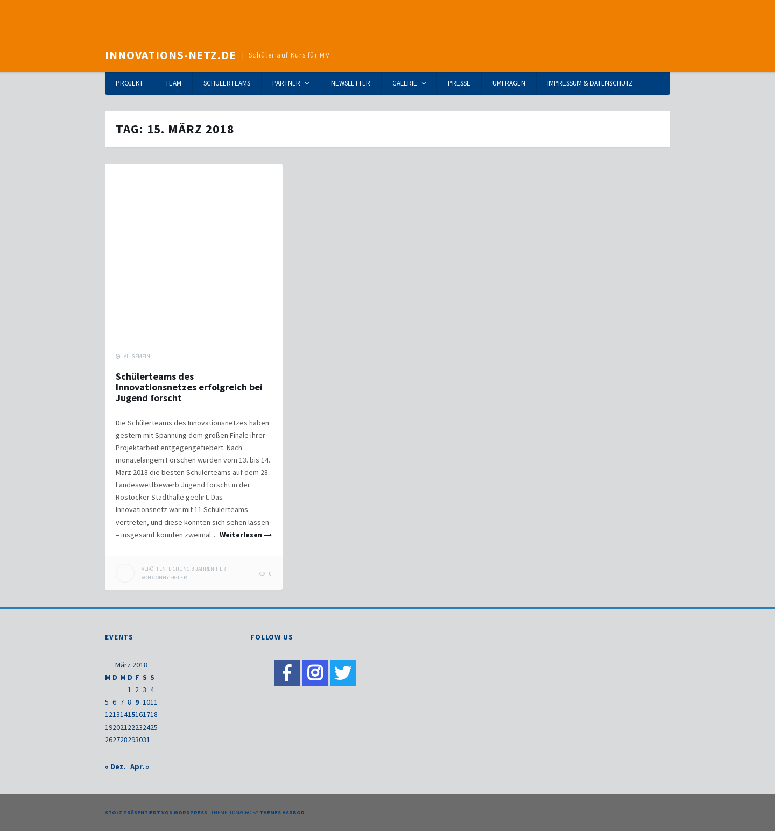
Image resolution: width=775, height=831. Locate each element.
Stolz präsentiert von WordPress (156, 812)
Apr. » (139, 766)
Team (173, 83)
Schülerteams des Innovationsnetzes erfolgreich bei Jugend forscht (189, 387)
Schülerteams (226, 83)
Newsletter (350, 83)
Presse (459, 83)
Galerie (404, 83)
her (184, 568)
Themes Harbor (282, 812)
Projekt (129, 83)
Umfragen (508, 83)
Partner (286, 83)
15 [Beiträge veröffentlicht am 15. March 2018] (131, 714)
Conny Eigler (169, 577)
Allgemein (137, 356)
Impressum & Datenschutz (590, 83)
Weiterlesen (241, 534)
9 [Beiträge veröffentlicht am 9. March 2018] (137, 702)
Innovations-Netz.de (170, 54)
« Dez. (115, 766)
